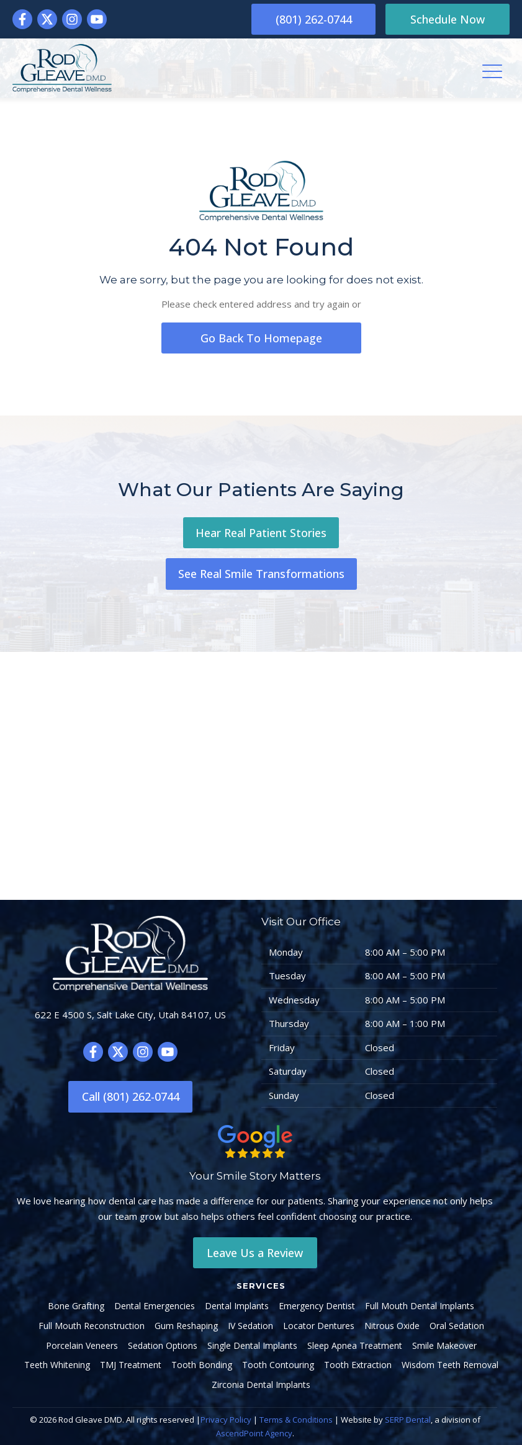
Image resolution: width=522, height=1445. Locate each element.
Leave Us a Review (255, 1252)
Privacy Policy (225, 1419)
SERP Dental (408, 1419)
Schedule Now (447, 19)
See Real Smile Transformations (261, 573)
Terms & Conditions (296, 1419)
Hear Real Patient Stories (261, 532)
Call (130, 1096)
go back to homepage (261, 338)
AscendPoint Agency (254, 1433)
